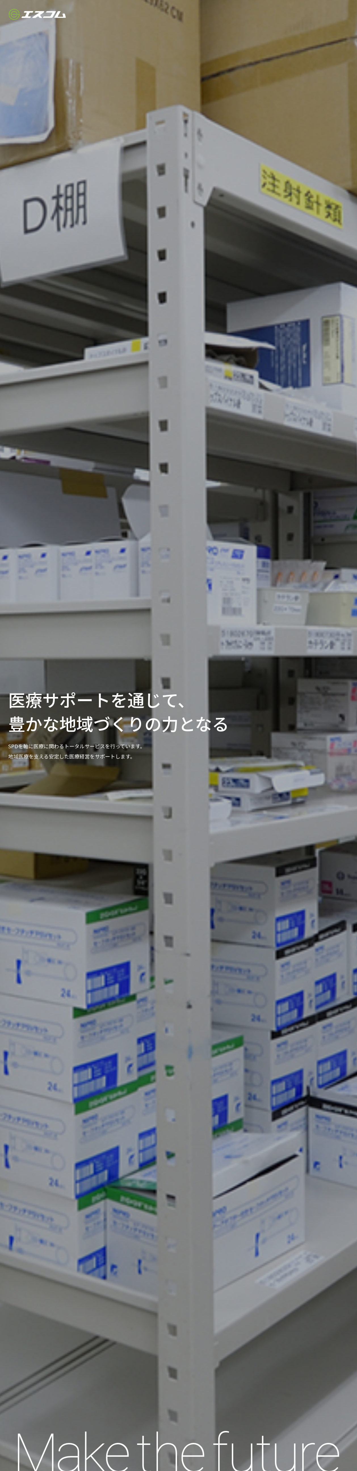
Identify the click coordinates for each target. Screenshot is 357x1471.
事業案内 (266, 14)
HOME (209, 14)
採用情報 (295, 14)
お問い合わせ (329, 14)
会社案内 (236, 14)
